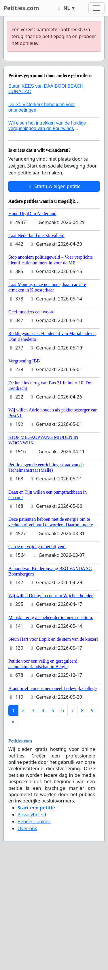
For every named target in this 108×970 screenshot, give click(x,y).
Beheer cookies (34, 821)
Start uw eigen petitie (54, 186)
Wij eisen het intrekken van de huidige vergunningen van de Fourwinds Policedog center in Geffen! (47, 128)
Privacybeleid (32, 814)
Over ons (27, 828)
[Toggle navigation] (96, 8)
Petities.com (21, 8)
